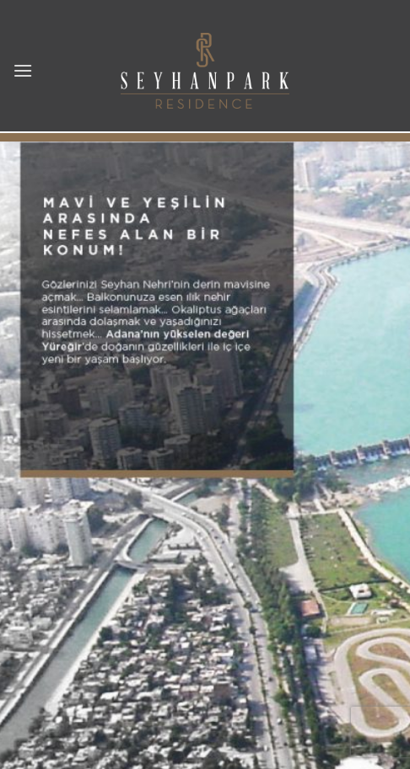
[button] (23, 70)
